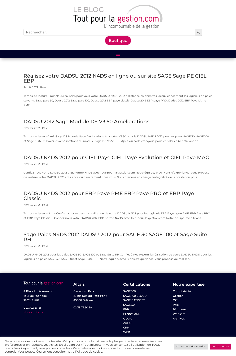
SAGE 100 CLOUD (135, 296)
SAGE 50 (129, 305)
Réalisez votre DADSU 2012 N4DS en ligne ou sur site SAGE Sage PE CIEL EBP (115, 78)
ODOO (127, 318)
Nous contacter (34, 312)
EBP (126, 309)
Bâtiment (179, 309)
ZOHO (127, 323)
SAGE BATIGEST (134, 300)
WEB (126, 332)
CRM (126, 327)
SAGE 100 (129, 291)
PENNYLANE (131, 314)
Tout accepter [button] (220, 346)
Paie (43, 87)
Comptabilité (182, 291)
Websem (179, 314)
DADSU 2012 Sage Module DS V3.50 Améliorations (86, 121)
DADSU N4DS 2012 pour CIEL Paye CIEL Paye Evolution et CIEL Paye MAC (116, 157)
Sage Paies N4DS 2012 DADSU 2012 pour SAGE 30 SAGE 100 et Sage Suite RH (115, 236)
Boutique (118, 40)
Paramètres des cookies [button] (191, 346)
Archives (179, 318)
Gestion (178, 296)
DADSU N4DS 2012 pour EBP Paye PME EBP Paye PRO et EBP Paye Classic (109, 195)
